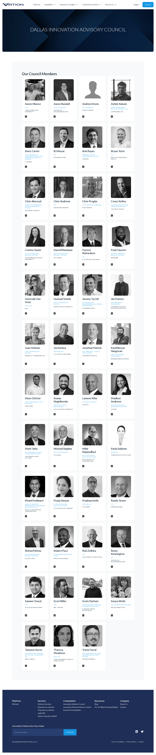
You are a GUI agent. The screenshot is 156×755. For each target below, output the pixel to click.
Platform (36, 5)
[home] (15, 4)
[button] (50, 4)
